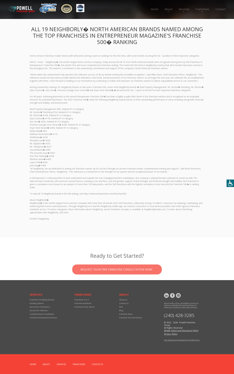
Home (154, 9)
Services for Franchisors (40, 307)
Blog (121, 310)
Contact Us (123, 303)
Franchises (202, 9)
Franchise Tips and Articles (130, 317)
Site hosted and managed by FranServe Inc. (182, 340)
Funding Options (37, 303)
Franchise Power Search (84, 307)
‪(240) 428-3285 (179, 315)
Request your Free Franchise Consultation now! (116, 277)
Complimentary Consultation (42, 314)
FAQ (121, 307)
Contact (220, 9)
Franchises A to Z (81, 299)
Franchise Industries (82, 303)
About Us (123, 299)
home (33, 364)
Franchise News (125, 314)
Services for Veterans (38, 310)
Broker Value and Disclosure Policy (181, 330)
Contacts (97, 364)
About (169, 9)
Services (184, 9)
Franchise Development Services (43, 317)
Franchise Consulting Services (42, 299)
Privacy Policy (170, 334)
